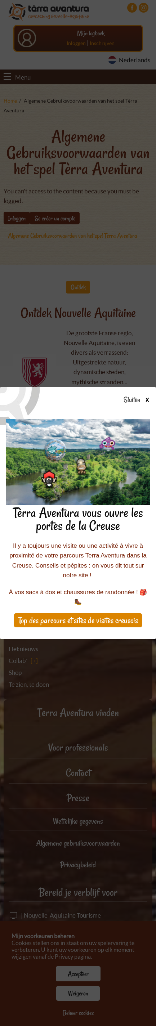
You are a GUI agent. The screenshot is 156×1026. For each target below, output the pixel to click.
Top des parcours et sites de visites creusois (78, 620)
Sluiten (139, 400)
